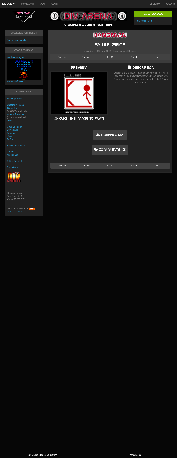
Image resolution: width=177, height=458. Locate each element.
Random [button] (86, 57)
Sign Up (155, 3)
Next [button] (158, 57)
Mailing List (12, 155)
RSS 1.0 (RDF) (14, 211)
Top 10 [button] (110, 57)
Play (43, 4)
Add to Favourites (15, 161)
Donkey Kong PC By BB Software (23, 69)
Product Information (16, 145)
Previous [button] (62, 57)
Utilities (10, 136)
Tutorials (11, 133)
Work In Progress (15, 114)
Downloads (12, 130)
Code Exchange (15, 126)
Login (170, 3)
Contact (10, 151)
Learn (55, 4)
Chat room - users (15, 105)
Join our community (16, 40)
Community (28, 4)
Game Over (12, 108)
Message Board (14, 98)
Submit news (13, 167)
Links (9, 120)
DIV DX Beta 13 (144, 21)
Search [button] (134, 57)
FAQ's (10, 139)
